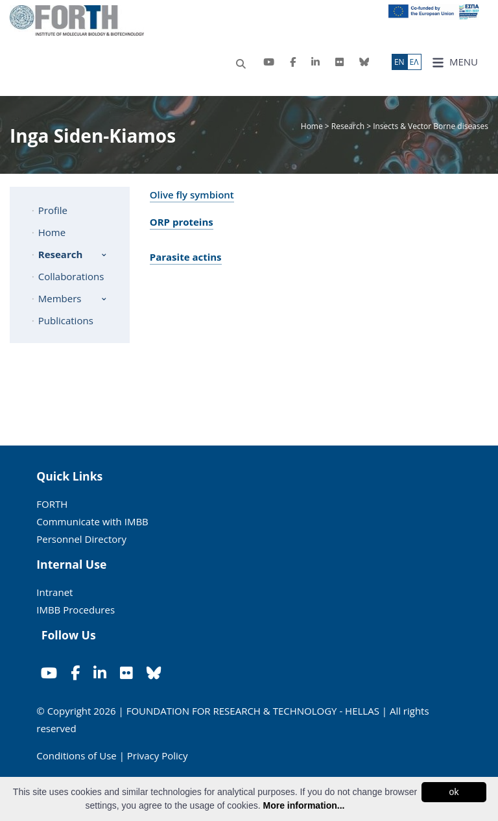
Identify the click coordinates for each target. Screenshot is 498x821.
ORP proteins (181, 221)
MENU (455, 62)
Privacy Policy (157, 755)
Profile (52, 210)
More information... (303, 805)
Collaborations (71, 276)
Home (313, 126)
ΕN (399, 61)
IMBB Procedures (75, 609)
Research (347, 126)
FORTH (51, 503)
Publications (65, 320)
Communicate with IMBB (92, 521)
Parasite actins (186, 256)
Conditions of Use (76, 755)
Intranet (54, 592)
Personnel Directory (81, 538)
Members (60, 298)
